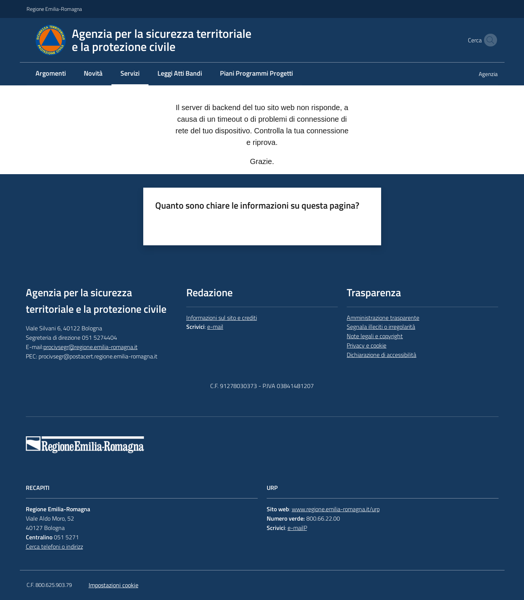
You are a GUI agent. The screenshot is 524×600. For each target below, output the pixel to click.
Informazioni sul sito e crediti (221, 317)
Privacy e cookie (366, 345)
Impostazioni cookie (113, 585)
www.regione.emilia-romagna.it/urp (336, 508)
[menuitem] (51, 74)
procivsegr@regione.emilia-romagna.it (90, 346)
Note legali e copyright (375, 335)
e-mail (215, 326)
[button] (489, 40)
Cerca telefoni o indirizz (54, 546)
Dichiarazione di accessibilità (381, 354)
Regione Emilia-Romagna (54, 9)
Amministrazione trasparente (383, 317)
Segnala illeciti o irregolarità (381, 326)
